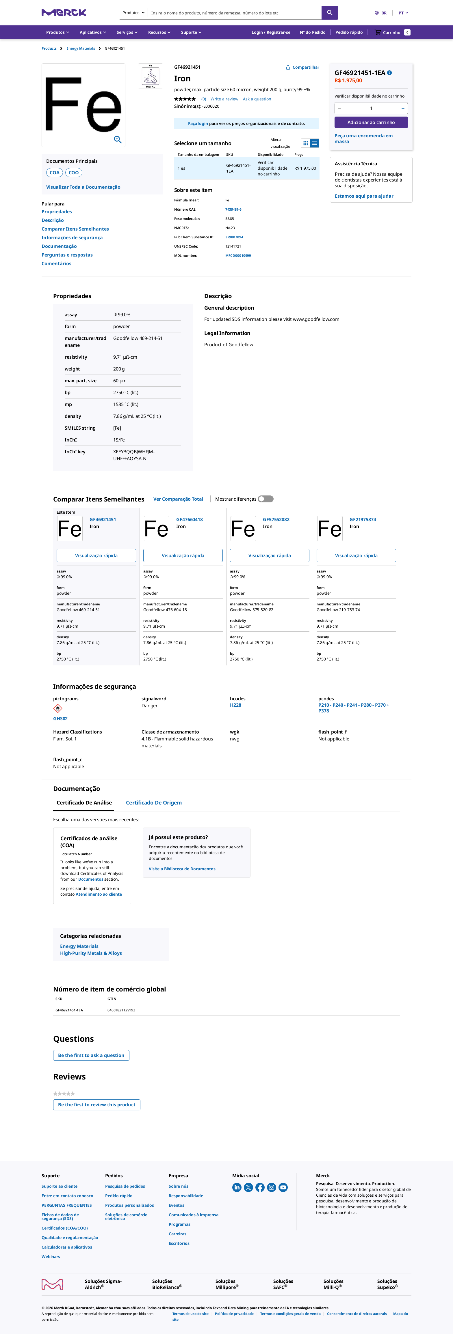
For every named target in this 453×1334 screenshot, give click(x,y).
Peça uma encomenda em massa (364, 138)
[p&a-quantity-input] (371, 108)
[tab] (54, 48)
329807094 (234, 237)
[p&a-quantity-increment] (403, 108)
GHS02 (60, 718)
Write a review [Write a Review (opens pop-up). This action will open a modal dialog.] (224, 99)
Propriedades (57, 211)
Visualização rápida (96, 555)
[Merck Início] (64, 12)
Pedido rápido (349, 32)
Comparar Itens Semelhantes (75, 229)
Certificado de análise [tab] (84, 802)
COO (74, 172)
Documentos (90, 879)
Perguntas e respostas (67, 255)
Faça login (198, 123)
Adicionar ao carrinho (371, 122)
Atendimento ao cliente (99, 894)
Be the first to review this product (99, 1105)
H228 (235, 705)
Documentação (59, 246)
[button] (271, 32)
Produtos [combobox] (131, 12)
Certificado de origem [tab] (154, 802)
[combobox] (228, 13)
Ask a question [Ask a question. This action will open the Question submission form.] (257, 99)
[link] (70, 1186)
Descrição (53, 220)
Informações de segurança (72, 237)
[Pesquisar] (330, 13)
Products (49, 48)
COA (55, 172)
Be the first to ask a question (91, 1055)
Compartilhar (302, 67)
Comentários (56, 263)
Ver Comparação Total (178, 499)
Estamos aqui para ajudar (364, 196)
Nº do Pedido (312, 32)
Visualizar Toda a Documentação (83, 187)
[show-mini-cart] (392, 32)
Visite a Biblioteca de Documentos (182, 868)
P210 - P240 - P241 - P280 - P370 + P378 (353, 708)
